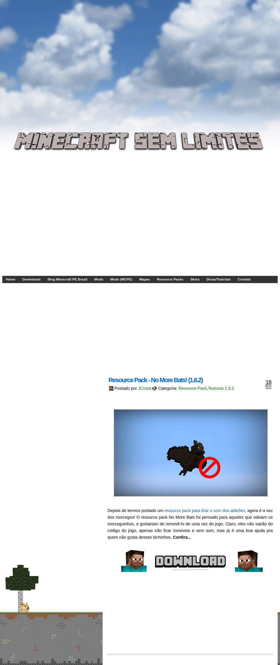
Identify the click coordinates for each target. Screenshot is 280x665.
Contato (244, 279)
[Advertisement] (54, 59)
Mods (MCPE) (121, 279)
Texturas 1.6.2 (221, 388)
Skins (195, 279)
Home (10, 279)
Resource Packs (170, 279)
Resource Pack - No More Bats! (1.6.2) (155, 380)
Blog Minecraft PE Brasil (67, 279)
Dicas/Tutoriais (218, 279)
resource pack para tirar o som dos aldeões (205, 510)
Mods (98, 279)
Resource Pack (193, 388)
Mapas (144, 279)
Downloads (31, 279)
